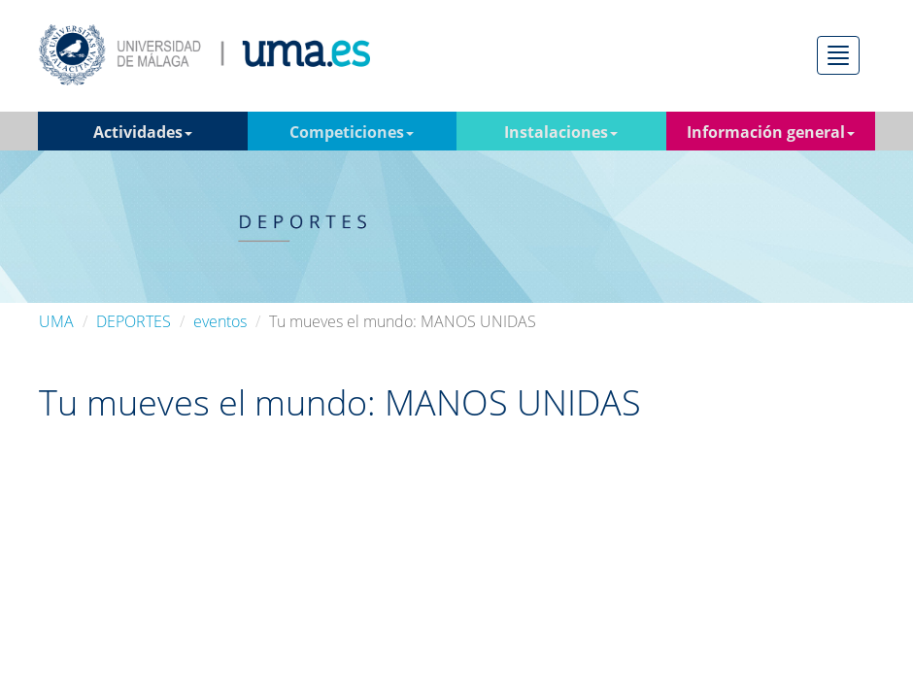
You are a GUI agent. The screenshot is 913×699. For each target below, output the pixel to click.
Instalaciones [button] (561, 132)
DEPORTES (133, 321)
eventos (220, 321)
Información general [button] (771, 132)
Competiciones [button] (351, 132)
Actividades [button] (142, 132)
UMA (56, 321)
